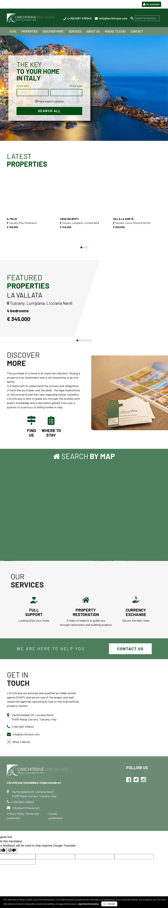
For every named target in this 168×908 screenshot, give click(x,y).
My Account (150, 4)
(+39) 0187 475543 (77, 18)
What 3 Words (21, 742)
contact (137, 31)
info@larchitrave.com (111, 18)
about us (93, 31)
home (13, 31)
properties (29, 31)
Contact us (130, 649)
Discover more (53, 31)
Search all (49, 111)
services (75, 31)
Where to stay (115, 31)
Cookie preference (56, 816)
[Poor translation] (12, 851)
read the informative (88, 904)
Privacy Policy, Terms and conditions (23, 816)
